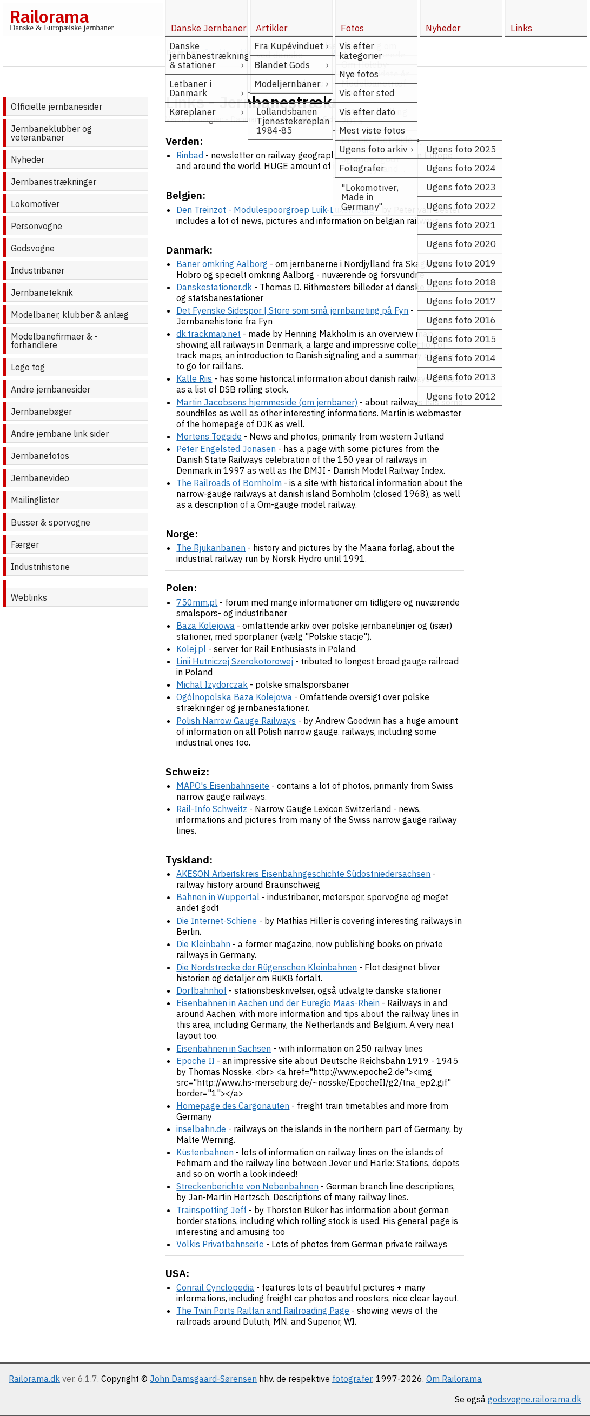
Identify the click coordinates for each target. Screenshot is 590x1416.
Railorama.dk (34, 1378)
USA (403, 119)
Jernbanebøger (41, 411)
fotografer (352, 1378)
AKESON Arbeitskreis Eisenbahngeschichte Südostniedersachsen (303, 873)
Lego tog (28, 367)
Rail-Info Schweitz (211, 808)
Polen (306, 119)
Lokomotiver (35, 203)
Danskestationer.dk (214, 287)
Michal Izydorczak (212, 684)
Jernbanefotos (40, 455)
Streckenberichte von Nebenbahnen (247, 1186)
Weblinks (29, 597)
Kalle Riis (194, 378)
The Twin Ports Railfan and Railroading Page (262, 1310)
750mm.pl (196, 602)
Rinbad (189, 155)
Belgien (210, 119)
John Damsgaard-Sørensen (203, 1378)
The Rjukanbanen (211, 547)
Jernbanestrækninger (53, 181)
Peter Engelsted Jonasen (226, 448)
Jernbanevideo (40, 478)
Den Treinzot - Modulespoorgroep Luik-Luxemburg (275, 209)
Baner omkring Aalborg (222, 263)
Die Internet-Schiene (216, 920)
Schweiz (337, 119)
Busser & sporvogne (50, 522)
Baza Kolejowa (205, 625)
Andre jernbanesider (50, 389)
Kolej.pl (191, 648)
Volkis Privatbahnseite (220, 1244)
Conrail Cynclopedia (215, 1287)
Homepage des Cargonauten (232, 1105)
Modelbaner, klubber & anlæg (70, 314)
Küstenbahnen (205, 1152)
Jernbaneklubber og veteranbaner (51, 133)
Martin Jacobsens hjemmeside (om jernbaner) (266, 402)
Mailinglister (35, 500)
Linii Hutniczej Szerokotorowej (234, 661)
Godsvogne (33, 248)
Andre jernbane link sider (60, 433)
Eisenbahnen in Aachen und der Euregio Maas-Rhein (278, 1003)
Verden (177, 119)
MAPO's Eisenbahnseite (222, 785)
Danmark (245, 119)
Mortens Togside (209, 436)
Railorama (49, 16)
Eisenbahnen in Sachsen (223, 1048)
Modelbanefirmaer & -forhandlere (54, 340)
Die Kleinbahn (203, 944)
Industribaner (37, 270)
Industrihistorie (40, 566)
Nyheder (27, 159)
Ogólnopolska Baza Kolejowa (234, 697)
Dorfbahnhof (201, 990)
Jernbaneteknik (42, 292)
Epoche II (195, 1060)
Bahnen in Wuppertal (218, 897)
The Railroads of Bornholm (229, 482)
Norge (278, 119)
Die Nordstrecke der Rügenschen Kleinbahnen (266, 967)
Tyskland (374, 119)
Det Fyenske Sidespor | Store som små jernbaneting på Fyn (292, 310)
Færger (25, 544)
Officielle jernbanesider (56, 106)
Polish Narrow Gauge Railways (236, 720)
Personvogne (36, 226)
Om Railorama (454, 1378)
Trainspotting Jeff (211, 1210)
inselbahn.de (201, 1129)
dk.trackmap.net (208, 333)
